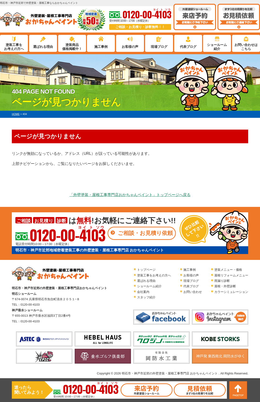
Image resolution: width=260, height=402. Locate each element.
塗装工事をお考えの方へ (14, 47)
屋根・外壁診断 (225, 286)
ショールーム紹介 (217, 47)
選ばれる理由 (43, 47)
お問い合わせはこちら (246, 47)
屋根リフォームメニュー (231, 275)
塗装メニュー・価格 (228, 269)
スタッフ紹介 (146, 297)
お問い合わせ (192, 292)
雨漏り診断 (222, 281)
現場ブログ (159, 47)
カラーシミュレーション (231, 292)
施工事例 (101, 47)
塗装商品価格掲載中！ (72, 47)
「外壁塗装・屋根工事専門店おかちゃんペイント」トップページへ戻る (130, 195)
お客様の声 (130, 47)
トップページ (146, 269)
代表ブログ (188, 47)
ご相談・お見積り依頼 (145, 233)
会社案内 (143, 292)
